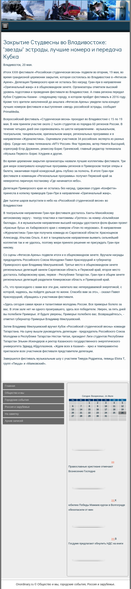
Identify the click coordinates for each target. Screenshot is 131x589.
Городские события (17, 400)
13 (73, 409)
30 (97, 416)
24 (106, 413)
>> (112, 462)
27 (73, 416)
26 (122, 413)
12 (122, 406)
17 (106, 409)
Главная (10, 386)
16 (97, 409)
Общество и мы (14, 393)
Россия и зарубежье (17, 407)
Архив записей (14, 421)
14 (81, 409)
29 (89, 416)
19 (122, 409)
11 (114, 406)
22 (89, 413)
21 (81, 413)
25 (114, 413)
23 (97, 413)
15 (89, 409)
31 (106, 416)
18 (114, 409)
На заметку (12, 414)
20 (73, 413)
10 (106, 406)
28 (81, 416)
